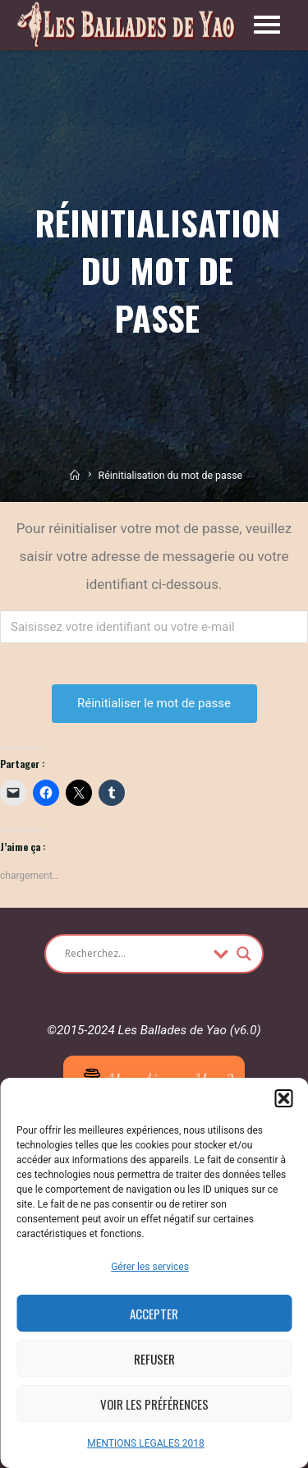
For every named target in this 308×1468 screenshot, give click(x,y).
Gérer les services (150, 1266)
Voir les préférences (154, 1404)
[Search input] (135, 953)
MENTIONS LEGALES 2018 (146, 1443)
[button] (283, 1098)
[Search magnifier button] (243, 953)
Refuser (154, 1359)
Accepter (154, 1314)
